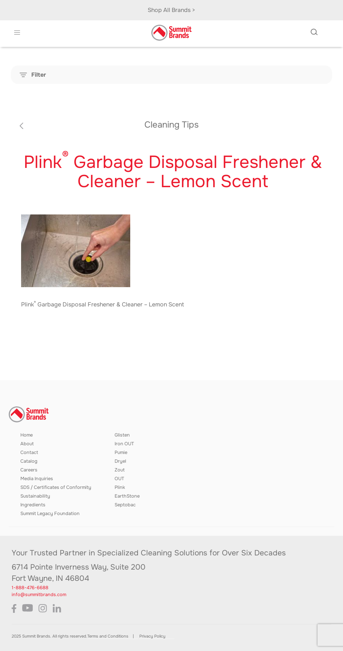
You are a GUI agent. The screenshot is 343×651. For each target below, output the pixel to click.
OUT (119, 479)
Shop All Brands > (171, 10)
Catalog (28, 461)
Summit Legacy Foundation (50, 514)
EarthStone (127, 496)
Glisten (122, 435)
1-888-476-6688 (30, 588)
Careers (28, 470)
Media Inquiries (36, 479)
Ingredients (32, 505)
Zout (120, 470)
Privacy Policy (152, 636)
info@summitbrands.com (39, 595)
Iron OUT (124, 444)
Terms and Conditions (107, 636)
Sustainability (35, 496)
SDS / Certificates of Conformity (55, 487)
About (27, 444)
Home (26, 435)
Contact (29, 452)
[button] (17, 32)
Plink (120, 487)
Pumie (121, 452)
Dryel (120, 461)
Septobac (125, 505)
